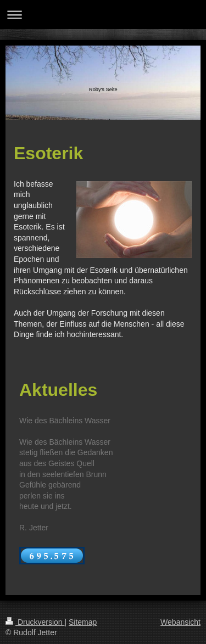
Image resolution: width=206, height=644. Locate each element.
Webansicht (180, 622)
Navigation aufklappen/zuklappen (103, 14)
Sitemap (83, 622)
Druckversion (34, 622)
